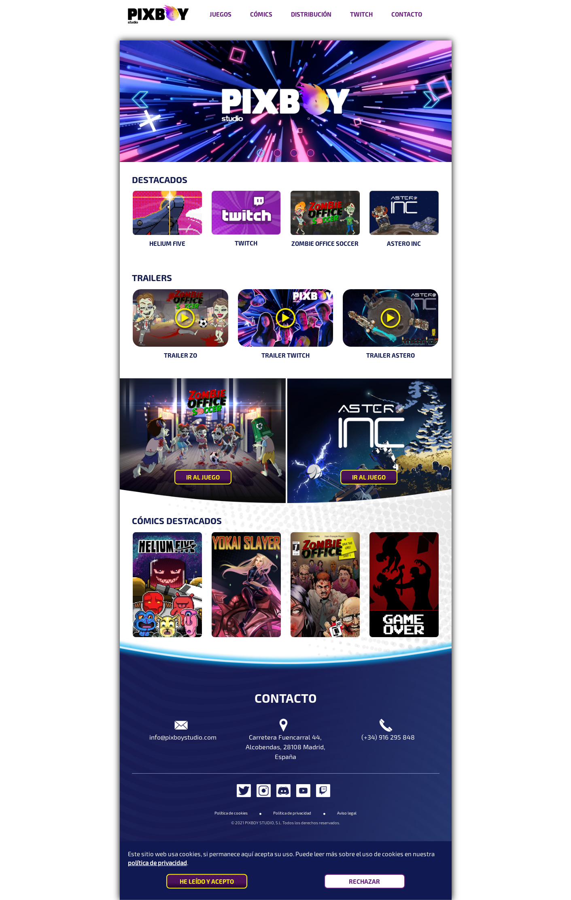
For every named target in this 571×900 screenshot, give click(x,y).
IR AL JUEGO (203, 477)
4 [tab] (308, 166)
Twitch (361, 14)
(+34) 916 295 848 (388, 737)
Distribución (311, 14)
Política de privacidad (292, 812)
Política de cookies (231, 812)
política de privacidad (157, 862)
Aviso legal (347, 812)
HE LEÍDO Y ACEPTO (207, 881)
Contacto (406, 14)
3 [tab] (292, 166)
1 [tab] (258, 166)
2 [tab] (275, 166)
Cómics (261, 14)
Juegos (220, 14)
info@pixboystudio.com (183, 737)
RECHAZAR (364, 881)
